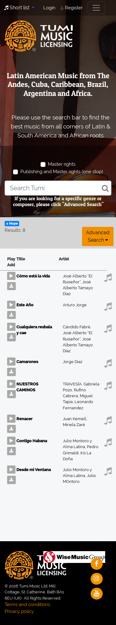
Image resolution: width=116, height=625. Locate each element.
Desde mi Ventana (33, 469)
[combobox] (58, 188)
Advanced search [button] (98, 236)
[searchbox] (58, 188)
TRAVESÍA (73, 384)
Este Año (24, 305)
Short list (17, 8)
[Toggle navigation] (96, 8)
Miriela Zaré (74, 424)
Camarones (27, 361)
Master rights (61, 164)
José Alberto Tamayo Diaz (78, 288)
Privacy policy (19, 611)
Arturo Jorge (75, 305)
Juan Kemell (75, 418)
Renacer (24, 418)
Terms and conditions (27, 604)
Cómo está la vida (33, 276)
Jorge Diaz (72, 361)
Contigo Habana (31, 440)
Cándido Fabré (77, 327)
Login (49, 8)
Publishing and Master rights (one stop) (61, 171)
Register (74, 8)
